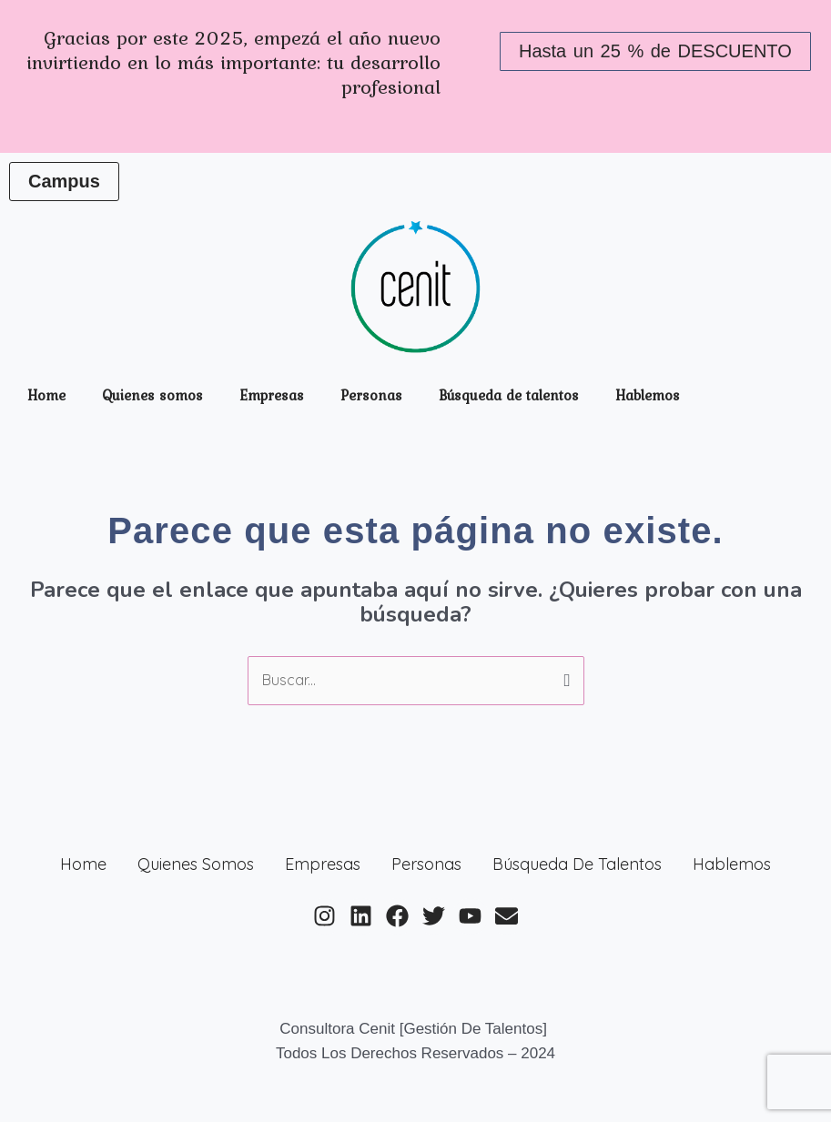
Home (46, 395)
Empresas (271, 395)
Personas (371, 395)
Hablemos (647, 395)
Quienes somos (152, 395)
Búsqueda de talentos (509, 395)
